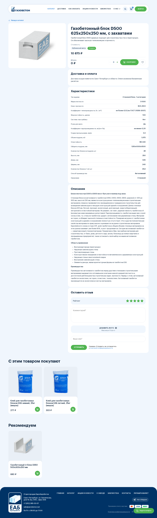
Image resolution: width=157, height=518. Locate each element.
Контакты (126, 493)
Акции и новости (90, 9)
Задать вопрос (145, 510)
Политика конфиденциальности (119, 512)
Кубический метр (79, 48)
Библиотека (105, 9)
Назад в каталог (17, 20)
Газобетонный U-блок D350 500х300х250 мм (24, 466)
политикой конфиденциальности (101, 348)
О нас (115, 9)
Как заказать (74, 9)
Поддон (92, 48)
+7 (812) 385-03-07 (31, 503)
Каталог (51, 9)
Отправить (79, 347)
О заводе (101, 493)
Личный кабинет (141, 493)
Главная (60, 493)
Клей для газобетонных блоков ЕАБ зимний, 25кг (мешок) (22, 403)
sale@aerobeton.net (32, 507)
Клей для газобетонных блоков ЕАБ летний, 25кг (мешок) (58, 403)
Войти (141, 9)
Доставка (61, 9)
